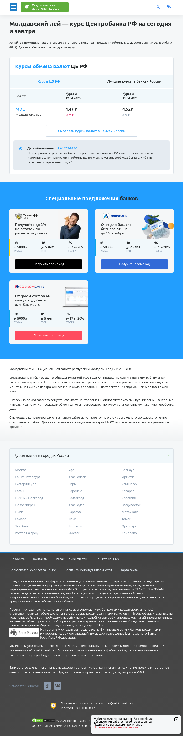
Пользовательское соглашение (32, 570)
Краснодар (76, 505)
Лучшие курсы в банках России (134, 81)
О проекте (17, 559)
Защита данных (107, 559)
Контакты (40, 559)
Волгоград (76, 498)
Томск (126, 519)
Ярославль (129, 498)
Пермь (73, 484)
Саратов (74, 512)
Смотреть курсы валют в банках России (91, 131)
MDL (20, 109)
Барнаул (128, 470)
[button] (91, 455)
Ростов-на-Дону (26, 533)
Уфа (71, 470)
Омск (19, 512)
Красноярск (77, 477)
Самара (20, 519)
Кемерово (129, 533)
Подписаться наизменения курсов (41, 7)
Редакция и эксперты (71, 559)
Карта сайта (129, 570)
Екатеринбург (25, 484)
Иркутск (128, 477)
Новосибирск (25, 505)
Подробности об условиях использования (72, 655)
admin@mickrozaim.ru (117, 703)
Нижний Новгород (29, 498)
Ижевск (74, 533)
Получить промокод (48, 264)
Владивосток (131, 505)
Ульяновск (129, 484)
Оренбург (129, 526)
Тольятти (75, 526)
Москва (20, 470)
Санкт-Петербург (27, 477)
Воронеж (75, 491)
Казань (20, 491)
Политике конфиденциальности (116, 727)
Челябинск (23, 526)
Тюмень (74, 519)
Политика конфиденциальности (88, 570)
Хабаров (128, 491)
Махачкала (130, 512)
